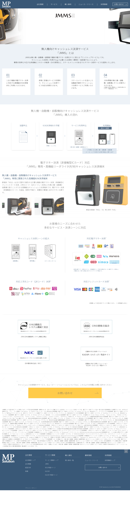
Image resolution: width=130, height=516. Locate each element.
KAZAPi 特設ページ (51, 501)
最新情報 (88, 481)
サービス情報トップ (51, 486)
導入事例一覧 (69, 486)
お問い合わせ (119, 4)
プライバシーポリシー (31, 514)
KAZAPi (47, 497)
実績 (26, 497)
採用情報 (104, 4)
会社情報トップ (30, 486)
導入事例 (68, 4)
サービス (54, 4)
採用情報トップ (110, 486)
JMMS (47, 490)
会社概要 (28, 490)
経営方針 (28, 493)
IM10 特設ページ (50, 493)
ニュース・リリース (86, 4)
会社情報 (40, 4)
